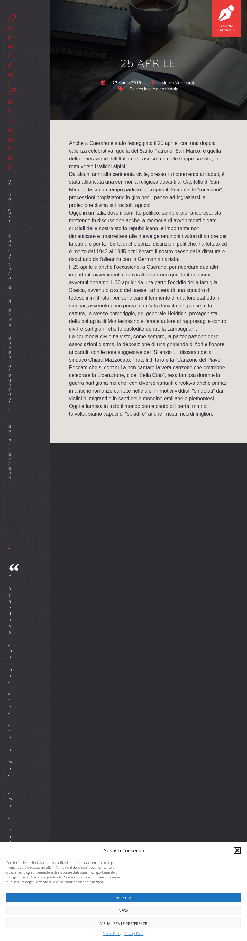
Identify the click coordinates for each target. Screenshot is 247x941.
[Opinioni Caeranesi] (226, 13)
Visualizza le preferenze (123, 923)
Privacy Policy (134, 933)
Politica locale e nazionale (154, 88)
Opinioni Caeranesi (226, 28)
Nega (123, 910)
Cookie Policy (112, 933)
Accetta (123, 897)
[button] (237, 850)
